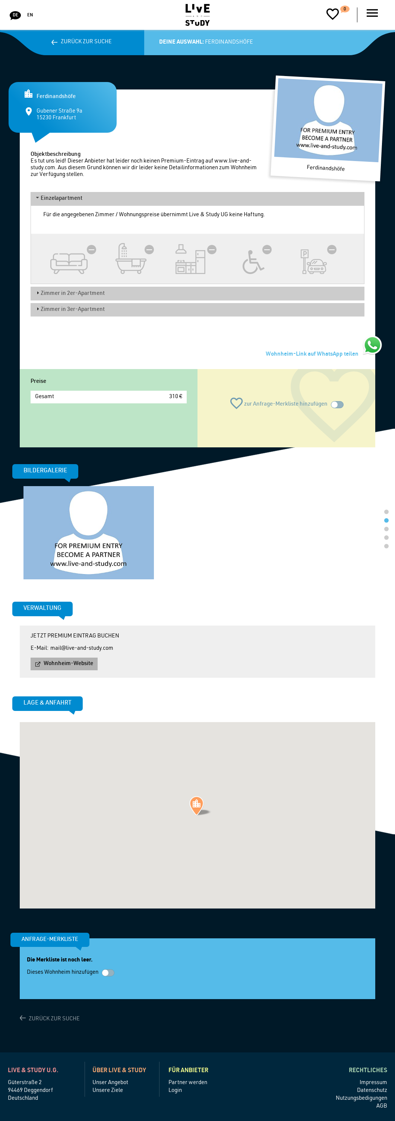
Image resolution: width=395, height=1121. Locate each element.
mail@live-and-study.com (81, 648)
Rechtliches (368, 1071)
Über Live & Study (119, 1071)
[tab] (198, 199)
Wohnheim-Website (68, 664)
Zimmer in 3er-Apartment (73, 309)
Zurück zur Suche (86, 42)
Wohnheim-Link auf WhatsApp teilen (312, 354)
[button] (200, 806)
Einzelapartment (61, 198)
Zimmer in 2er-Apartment (73, 293)
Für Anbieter (188, 1071)
